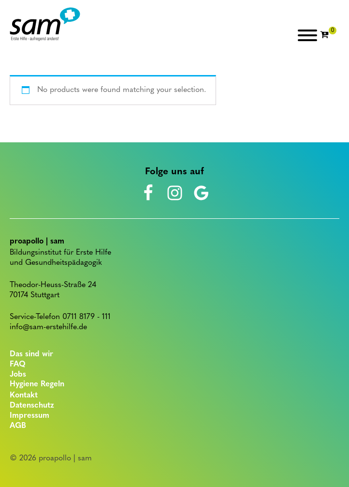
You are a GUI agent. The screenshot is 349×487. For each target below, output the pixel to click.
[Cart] (328, 35)
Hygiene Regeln (37, 384)
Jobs (18, 375)
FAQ (18, 364)
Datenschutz (32, 406)
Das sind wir (31, 354)
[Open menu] (307, 35)
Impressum (29, 416)
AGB (18, 426)
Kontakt (24, 395)
